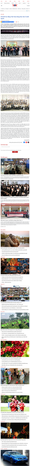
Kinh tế (27, 8)
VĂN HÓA (3, 257)
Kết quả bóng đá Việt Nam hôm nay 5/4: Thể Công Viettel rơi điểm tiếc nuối (14, 414)
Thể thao (19, 8)
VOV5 (19, 1)
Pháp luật (23, 8)
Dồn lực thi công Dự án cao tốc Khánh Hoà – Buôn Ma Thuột (12, 307)
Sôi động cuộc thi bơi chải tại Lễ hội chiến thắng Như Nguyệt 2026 (12, 277)
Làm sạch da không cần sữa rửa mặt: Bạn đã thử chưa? (11, 255)
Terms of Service (18, 150)
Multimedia (14, 8)
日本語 (13, 3)
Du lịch (3, 311)
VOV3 (10, 1)
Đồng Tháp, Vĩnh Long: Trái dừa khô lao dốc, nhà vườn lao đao (12, 365)
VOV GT (28, 1)
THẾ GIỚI (3, 421)
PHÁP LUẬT (3, 367)
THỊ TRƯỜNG (4, 339)
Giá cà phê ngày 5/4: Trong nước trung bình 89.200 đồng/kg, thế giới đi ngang (15, 363)
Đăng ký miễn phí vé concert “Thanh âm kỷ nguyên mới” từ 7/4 (12, 278)
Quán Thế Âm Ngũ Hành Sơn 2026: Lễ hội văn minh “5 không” (12, 280)
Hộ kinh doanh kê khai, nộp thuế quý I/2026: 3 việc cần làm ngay (12, 304)
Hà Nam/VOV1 (26, 140)
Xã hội (10, 8)
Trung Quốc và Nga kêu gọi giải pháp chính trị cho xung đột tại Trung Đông (14, 445)
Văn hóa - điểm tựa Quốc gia (6, 282)
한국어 (21, 3)
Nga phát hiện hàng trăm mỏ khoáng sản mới (9, 446)
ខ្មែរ (16, 3)
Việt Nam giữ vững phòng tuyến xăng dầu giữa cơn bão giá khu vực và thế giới (14, 306)
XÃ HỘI (2, 14)
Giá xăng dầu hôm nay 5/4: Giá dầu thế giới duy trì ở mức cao (12, 361)
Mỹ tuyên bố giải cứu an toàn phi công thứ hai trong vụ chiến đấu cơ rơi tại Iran (15, 443)
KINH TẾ (2, 284)
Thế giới (7, 8)
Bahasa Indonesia (7, 3)
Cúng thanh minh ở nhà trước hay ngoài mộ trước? (10, 251)
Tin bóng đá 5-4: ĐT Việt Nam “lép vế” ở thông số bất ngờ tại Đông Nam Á (14, 419)
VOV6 (23, 1)
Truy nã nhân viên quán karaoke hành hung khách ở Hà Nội (12, 388)
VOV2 (6, 1)
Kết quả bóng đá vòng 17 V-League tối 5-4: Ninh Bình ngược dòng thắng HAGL (15, 417)
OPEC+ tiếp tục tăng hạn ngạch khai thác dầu (9, 441)
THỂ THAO (3, 394)
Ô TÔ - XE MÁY (4, 448)
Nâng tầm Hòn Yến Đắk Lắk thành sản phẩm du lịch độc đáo (12, 331)
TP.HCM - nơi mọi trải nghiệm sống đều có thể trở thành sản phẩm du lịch (14, 335)
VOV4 (14, 1)
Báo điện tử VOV (3, 226)
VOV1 (1, 1)
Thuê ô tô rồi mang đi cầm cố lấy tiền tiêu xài (9, 390)
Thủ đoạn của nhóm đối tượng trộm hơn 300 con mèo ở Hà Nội (12, 392)
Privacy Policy (13, 150)
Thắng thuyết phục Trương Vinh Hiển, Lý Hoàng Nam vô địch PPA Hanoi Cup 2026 (15, 416)
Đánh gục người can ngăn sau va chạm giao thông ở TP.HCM (12, 387)
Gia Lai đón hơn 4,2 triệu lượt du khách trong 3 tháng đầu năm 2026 (13, 333)
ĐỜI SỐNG (3, 229)
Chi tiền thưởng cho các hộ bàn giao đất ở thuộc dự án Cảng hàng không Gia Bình (15, 309)
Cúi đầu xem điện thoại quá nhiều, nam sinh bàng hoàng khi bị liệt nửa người (14, 253)
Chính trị (3, 8)
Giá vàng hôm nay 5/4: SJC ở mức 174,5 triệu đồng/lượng (11, 359)
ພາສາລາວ (25, 3)
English (28, 5)
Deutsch (2, 3)
